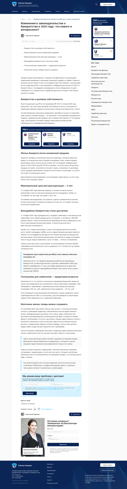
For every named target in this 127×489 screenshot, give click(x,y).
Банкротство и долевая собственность (39, 48)
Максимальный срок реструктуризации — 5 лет (43, 57)
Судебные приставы (99, 78)
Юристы (24, 11)
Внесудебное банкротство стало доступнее (41, 61)
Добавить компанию (108, 470)
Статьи (58, 11)
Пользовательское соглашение (20, 480)
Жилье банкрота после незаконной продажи (41, 52)
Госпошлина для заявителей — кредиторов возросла (45, 65)
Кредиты (94, 87)
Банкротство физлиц (28, 403)
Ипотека (94, 117)
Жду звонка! (30, 393)
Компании (15, 11)
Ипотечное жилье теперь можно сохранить (41, 70)
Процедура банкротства (101, 74)
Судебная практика (99, 113)
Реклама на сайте (79, 11)
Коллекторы (96, 98)
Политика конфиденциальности (20, 483)
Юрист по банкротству (100, 124)
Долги (93, 66)
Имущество (96, 95)
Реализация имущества (100, 121)
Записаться (63, 444)
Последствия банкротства (101, 91)
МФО (93, 110)
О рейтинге (48, 11)
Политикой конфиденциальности (54, 389)
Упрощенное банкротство (101, 102)
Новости (66, 11)
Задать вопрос (107, 4)
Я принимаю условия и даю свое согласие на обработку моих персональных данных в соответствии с (49, 388)
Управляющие (36, 11)
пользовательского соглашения (45, 387)
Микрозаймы (96, 106)
